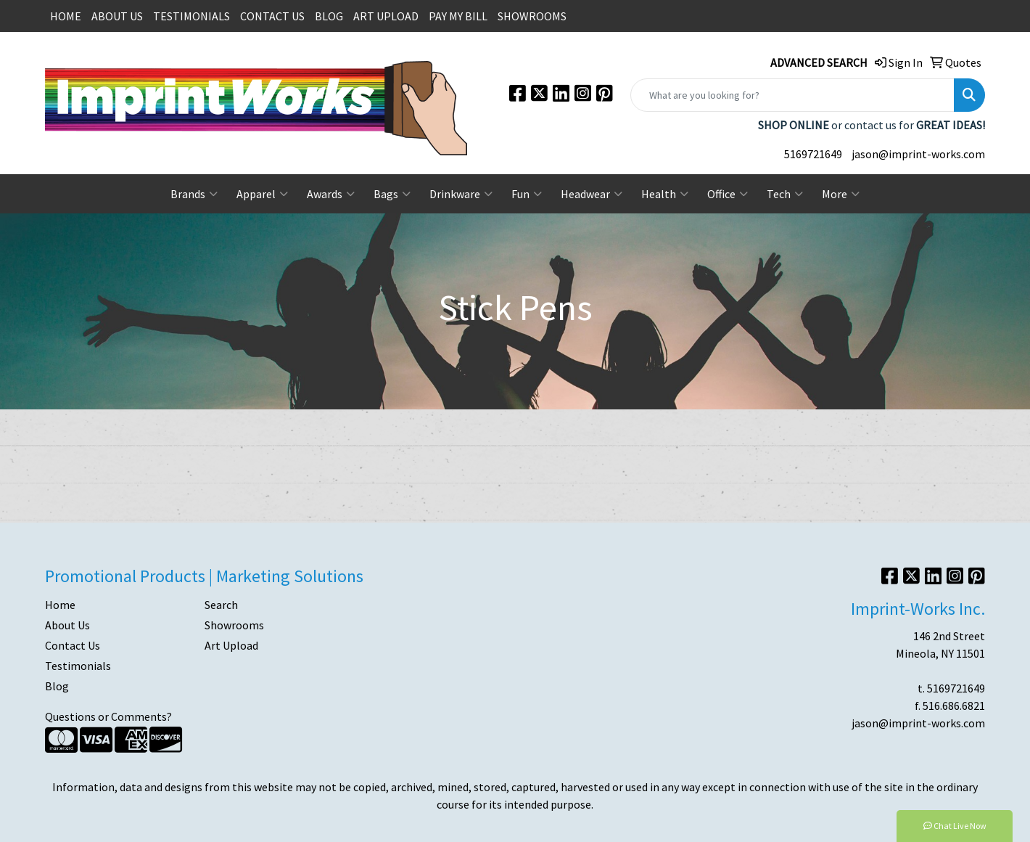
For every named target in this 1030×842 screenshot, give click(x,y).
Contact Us (72, 645)
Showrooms (234, 625)
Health (664, 194)
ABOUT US (117, 16)
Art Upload (231, 645)
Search (221, 604)
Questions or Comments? (108, 716)
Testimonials (78, 665)
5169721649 (813, 154)
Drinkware (461, 194)
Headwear (591, 194)
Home (60, 604)
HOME (65, 16)
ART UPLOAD (386, 16)
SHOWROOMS (532, 16)
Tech (785, 194)
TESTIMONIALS (191, 16)
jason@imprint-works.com (918, 154)
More (841, 194)
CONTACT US (272, 16)
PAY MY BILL (458, 16)
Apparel (262, 194)
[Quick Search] (792, 95)
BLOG (329, 16)
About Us (67, 625)
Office (727, 194)
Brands (194, 194)
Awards (331, 194)
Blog (57, 686)
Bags (392, 194)
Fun (526, 194)
